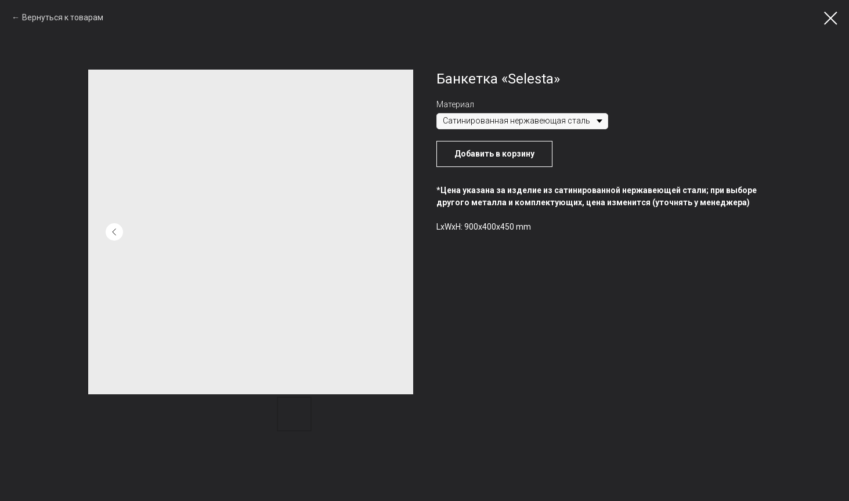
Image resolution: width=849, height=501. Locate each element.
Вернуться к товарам (62, 17)
